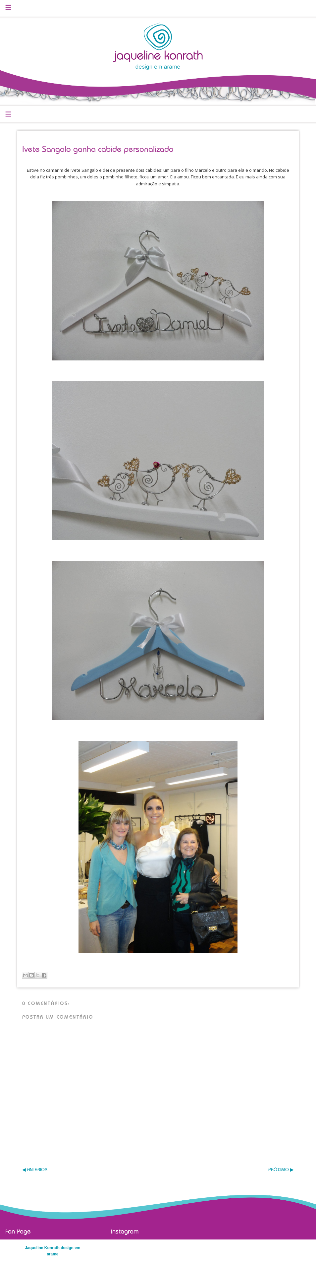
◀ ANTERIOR (34, 1170)
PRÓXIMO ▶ (281, 1170)
